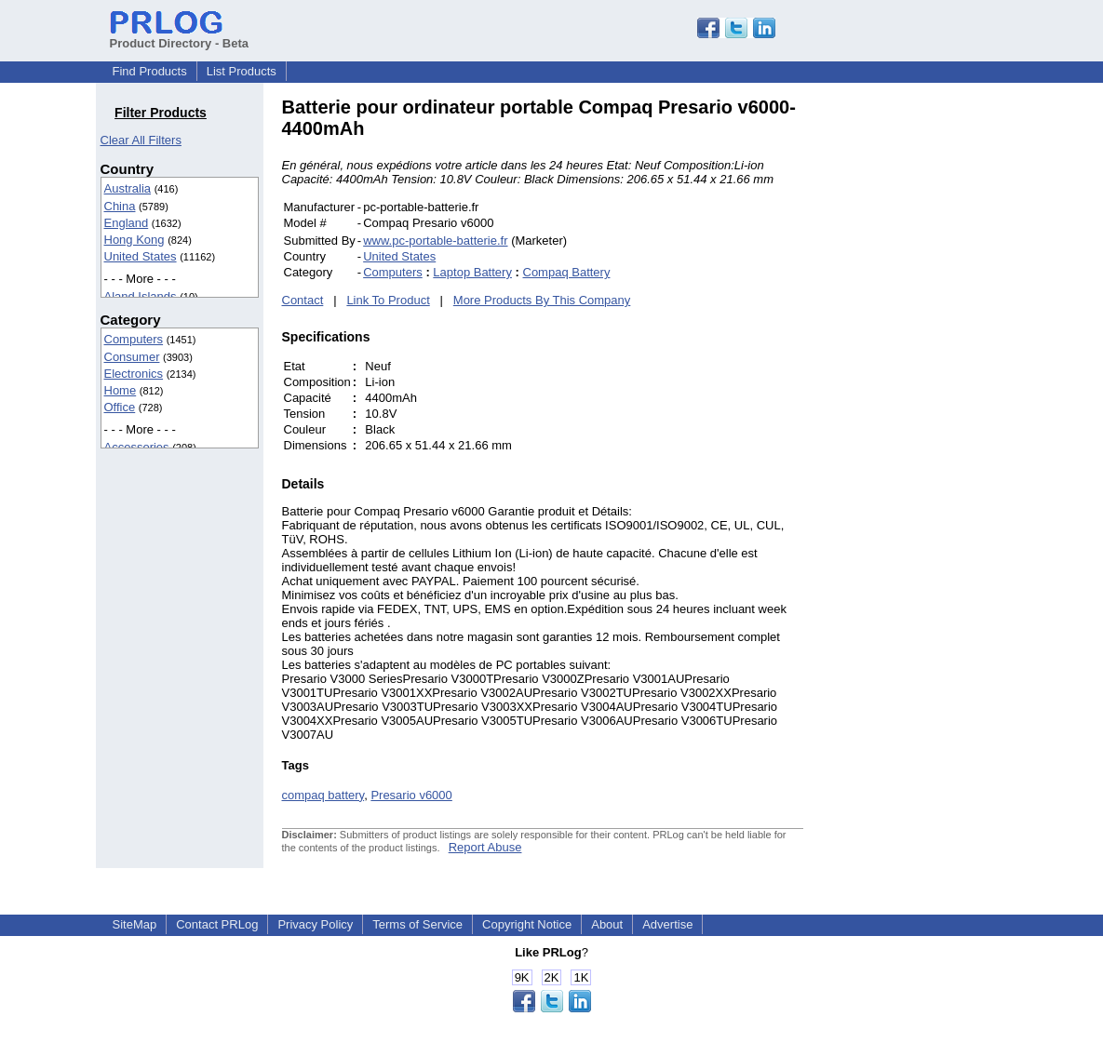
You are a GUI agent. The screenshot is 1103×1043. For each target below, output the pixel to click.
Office (120, 407)
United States (140, 256)
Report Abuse (485, 847)
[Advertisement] (928, 376)
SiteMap (135, 924)
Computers (134, 339)
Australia (128, 188)
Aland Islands (140, 296)
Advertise (667, 924)
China (120, 206)
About (607, 924)
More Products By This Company (542, 300)
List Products (241, 71)
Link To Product (387, 300)
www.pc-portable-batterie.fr (435, 240)
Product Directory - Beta (179, 36)
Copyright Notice (527, 924)
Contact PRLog (217, 924)
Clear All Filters (141, 140)
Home (120, 390)
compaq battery (323, 795)
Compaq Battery (567, 272)
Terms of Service (417, 924)
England (126, 223)
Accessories (136, 447)
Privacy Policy (315, 924)
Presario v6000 (410, 795)
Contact (303, 300)
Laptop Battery (472, 272)
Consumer (132, 357)
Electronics (134, 374)
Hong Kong (134, 240)
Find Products (150, 71)
